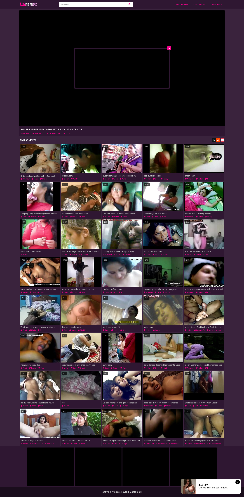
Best (178, 4)
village (73, 255)
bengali (167, 292)
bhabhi (82, 330)
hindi (164, 368)
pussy (164, 179)
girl (114, 444)
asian (82, 444)
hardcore (38, 133)
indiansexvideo (214, 330)
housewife (161, 444)
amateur (25, 179)
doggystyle (53, 133)
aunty (74, 179)
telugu (127, 255)
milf (195, 406)
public (32, 217)
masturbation (36, 444)
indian (25, 133)
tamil (35, 179)
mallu (32, 330)
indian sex (174, 444)
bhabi (24, 255)
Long (212, 4)
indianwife (199, 330)
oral (40, 406)
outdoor (83, 255)
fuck (155, 217)
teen (66, 133)
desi (115, 179)
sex (73, 368)
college (124, 406)
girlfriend (149, 444)
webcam (49, 444)
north (123, 217)
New (195, 4)
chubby (204, 406)
